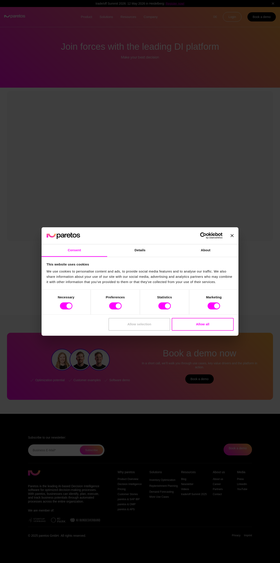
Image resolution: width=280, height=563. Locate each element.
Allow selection (139, 324)
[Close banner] (232, 235)
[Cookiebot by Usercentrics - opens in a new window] (203, 235)
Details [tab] (140, 250)
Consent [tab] (74, 250)
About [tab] (205, 250)
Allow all (202, 324)
